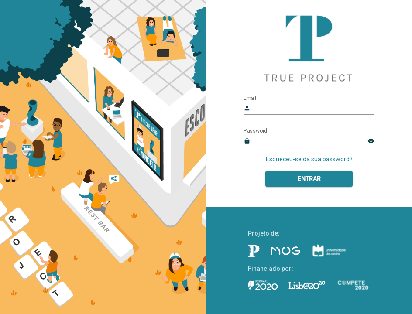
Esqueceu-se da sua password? (309, 159)
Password (255, 131)
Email (250, 98)
